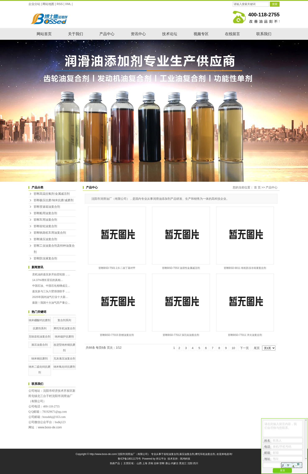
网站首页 (44, 34)
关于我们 (75, 34)
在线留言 (232, 34)
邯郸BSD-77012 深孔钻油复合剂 (181, 335)
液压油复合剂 (39, 344)
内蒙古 (174, 463)
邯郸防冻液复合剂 (45, 258)
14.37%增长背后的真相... (47, 280)
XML (68, 4)
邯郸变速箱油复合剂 (47, 206)
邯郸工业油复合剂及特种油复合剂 (54, 249)
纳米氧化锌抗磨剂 (64, 366)
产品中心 (106, 34)
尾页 (257, 348)
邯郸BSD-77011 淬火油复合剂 (245, 335)
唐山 (167, 463)
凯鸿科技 (185, 458)
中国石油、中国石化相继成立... (51, 285)
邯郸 (161, 463)
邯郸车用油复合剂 (45, 219)
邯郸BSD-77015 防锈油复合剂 (117, 335)
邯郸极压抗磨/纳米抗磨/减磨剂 (53, 200)
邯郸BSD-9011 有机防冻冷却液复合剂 (245, 268)
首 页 (257, 187)
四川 (195, 463)
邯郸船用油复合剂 (45, 213)
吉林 (156, 463)
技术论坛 (169, 34)
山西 (139, 463)
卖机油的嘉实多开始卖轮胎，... (51, 274)
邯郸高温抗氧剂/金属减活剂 (52, 193)
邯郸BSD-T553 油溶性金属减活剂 (181, 268)
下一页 (244, 348)
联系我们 (263, 34)
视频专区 (201, 34)
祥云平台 (161, 458)
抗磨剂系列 (39, 328)
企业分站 (34, 4)
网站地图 (48, 4)
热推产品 (115, 463)
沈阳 (189, 463)
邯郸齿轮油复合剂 (45, 226)
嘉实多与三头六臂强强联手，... (51, 291)
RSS (60, 4)
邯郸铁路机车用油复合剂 (50, 232)
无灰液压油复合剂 (64, 358)
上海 (144, 463)
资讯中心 (138, 34)
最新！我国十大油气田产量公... (51, 302)
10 (233, 348)
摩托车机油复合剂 (64, 328)
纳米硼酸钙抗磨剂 (39, 320)
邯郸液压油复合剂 (45, 239)
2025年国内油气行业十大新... (50, 297)
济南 (150, 463)
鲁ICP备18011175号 (129, 458)
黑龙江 (183, 463)
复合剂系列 (64, 320)
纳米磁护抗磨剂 (64, 336)
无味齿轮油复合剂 (39, 336)
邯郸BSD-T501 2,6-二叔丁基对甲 (117, 268)
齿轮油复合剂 (171, 454)
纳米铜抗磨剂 (39, 358)
